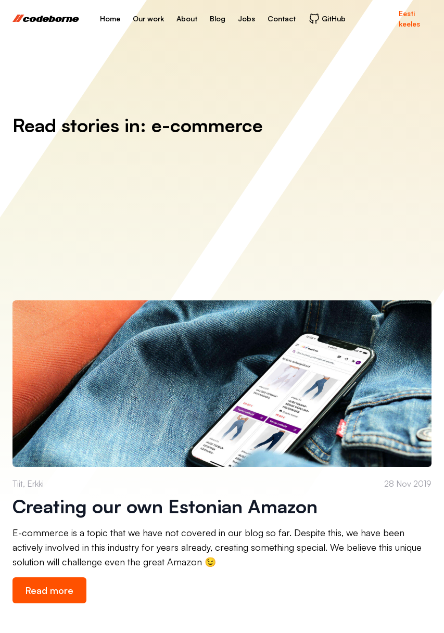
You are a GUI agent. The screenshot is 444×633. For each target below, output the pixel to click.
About (186, 18)
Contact (282, 18)
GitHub (327, 18)
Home (110, 18)
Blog (217, 18)
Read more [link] (49, 590)
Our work (148, 18)
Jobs (246, 18)
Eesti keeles (409, 18)
